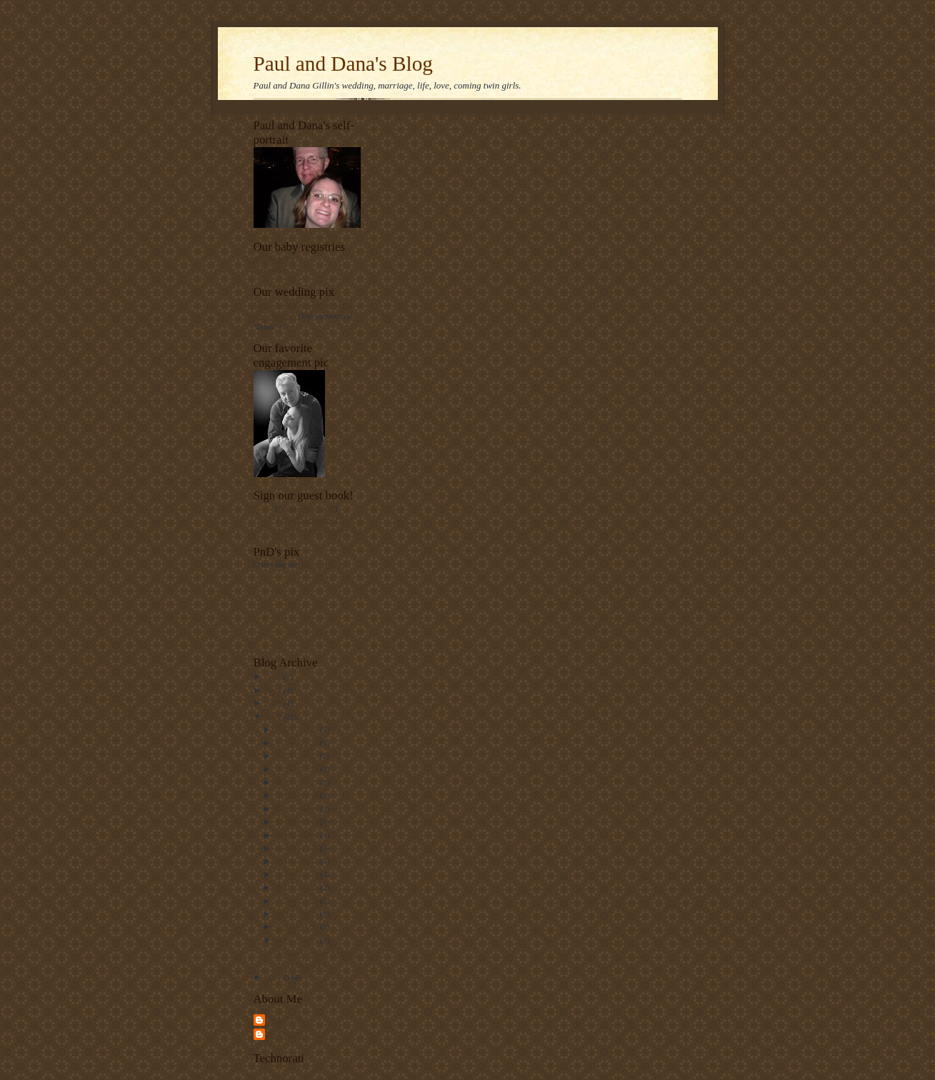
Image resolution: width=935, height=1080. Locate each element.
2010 (275, 690)
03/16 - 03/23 (297, 874)
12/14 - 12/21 (297, 743)
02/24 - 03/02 (297, 900)
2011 (275, 676)
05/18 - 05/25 (297, 848)
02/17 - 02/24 (297, 913)
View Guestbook (307, 508)
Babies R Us (274, 259)
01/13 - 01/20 (297, 926)
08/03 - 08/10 (297, 795)
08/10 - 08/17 (297, 782)
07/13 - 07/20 (297, 808)
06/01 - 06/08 (297, 835)
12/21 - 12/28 (297, 729)
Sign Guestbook (307, 519)
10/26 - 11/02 (297, 755)
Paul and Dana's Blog (343, 63)
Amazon (268, 270)
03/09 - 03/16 (297, 887)
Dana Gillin (286, 1019)
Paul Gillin (285, 1033)
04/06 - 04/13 (297, 860)
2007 (275, 977)
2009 (275, 703)
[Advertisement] (296, 611)
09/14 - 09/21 (297, 768)
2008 (275, 716)
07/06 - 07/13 (297, 821)
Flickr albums (323, 564)
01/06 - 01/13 (297, 940)
